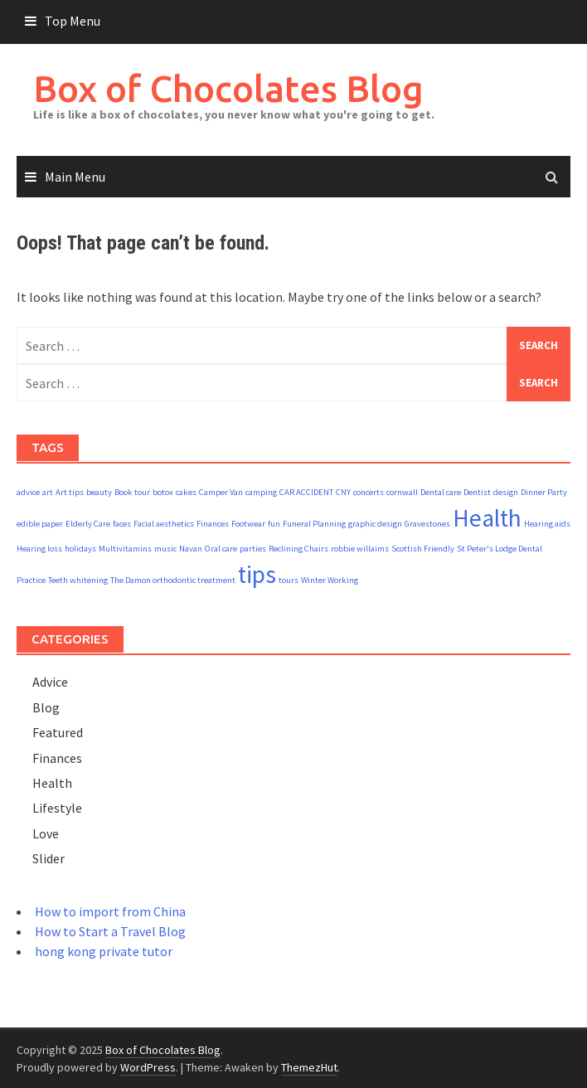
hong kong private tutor (103, 951)
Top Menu (72, 20)
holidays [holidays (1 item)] (80, 548)
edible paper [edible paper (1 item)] (40, 523)
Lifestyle (57, 807)
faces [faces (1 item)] (122, 523)
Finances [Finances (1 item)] (212, 523)
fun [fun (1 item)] (274, 523)
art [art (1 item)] (47, 492)
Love (45, 833)
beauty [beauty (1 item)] (99, 492)
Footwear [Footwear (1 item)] (248, 523)
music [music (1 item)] (165, 548)
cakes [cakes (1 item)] (186, 492)
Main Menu (75, 176)
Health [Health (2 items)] (487, 518)
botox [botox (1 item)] (163, 492)
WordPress (148, 1067)
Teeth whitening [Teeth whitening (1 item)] (78, 580)
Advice (50, 681)
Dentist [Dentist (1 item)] (477, 492)
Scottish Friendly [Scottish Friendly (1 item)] (422, 548)
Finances (57, 758)
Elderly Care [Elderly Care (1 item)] (87, 523)
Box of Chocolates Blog (228, 88)
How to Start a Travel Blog (110, 931)
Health (52, 783)
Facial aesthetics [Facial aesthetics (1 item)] (163, 523)
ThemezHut (309, 1067)
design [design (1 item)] (505, 492)
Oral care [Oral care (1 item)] (221, 548)
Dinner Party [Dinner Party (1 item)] (544, 492)
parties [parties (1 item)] (253, 548)
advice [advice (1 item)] (28, 492)
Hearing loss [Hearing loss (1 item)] (39, 548)
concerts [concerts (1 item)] (368, 492)
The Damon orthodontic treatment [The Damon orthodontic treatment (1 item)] (172, 580)
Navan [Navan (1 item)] (190, 548)
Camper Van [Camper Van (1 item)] (221, 492)
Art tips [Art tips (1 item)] (70, 492)
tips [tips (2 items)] (257, 574)
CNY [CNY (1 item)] (343, 492)
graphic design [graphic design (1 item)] (375, 523)
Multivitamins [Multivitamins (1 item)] (125, 548)
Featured (57, 732)
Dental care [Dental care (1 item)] (440, 492)
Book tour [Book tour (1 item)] (132, 492)
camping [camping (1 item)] (261, 492)
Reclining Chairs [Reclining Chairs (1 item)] (298, 548)
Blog (46, 707)
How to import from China (110, 911)
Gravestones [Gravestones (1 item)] (427, 523)
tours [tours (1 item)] (288, 580)
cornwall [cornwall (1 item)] (402, 492)
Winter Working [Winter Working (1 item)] (329, 580)
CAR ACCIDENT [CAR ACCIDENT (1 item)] (306, 492)
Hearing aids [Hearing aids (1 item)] (547, 523)
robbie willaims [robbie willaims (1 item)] (360, 548)
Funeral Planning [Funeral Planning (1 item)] (314, 523)
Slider (48, 858)
